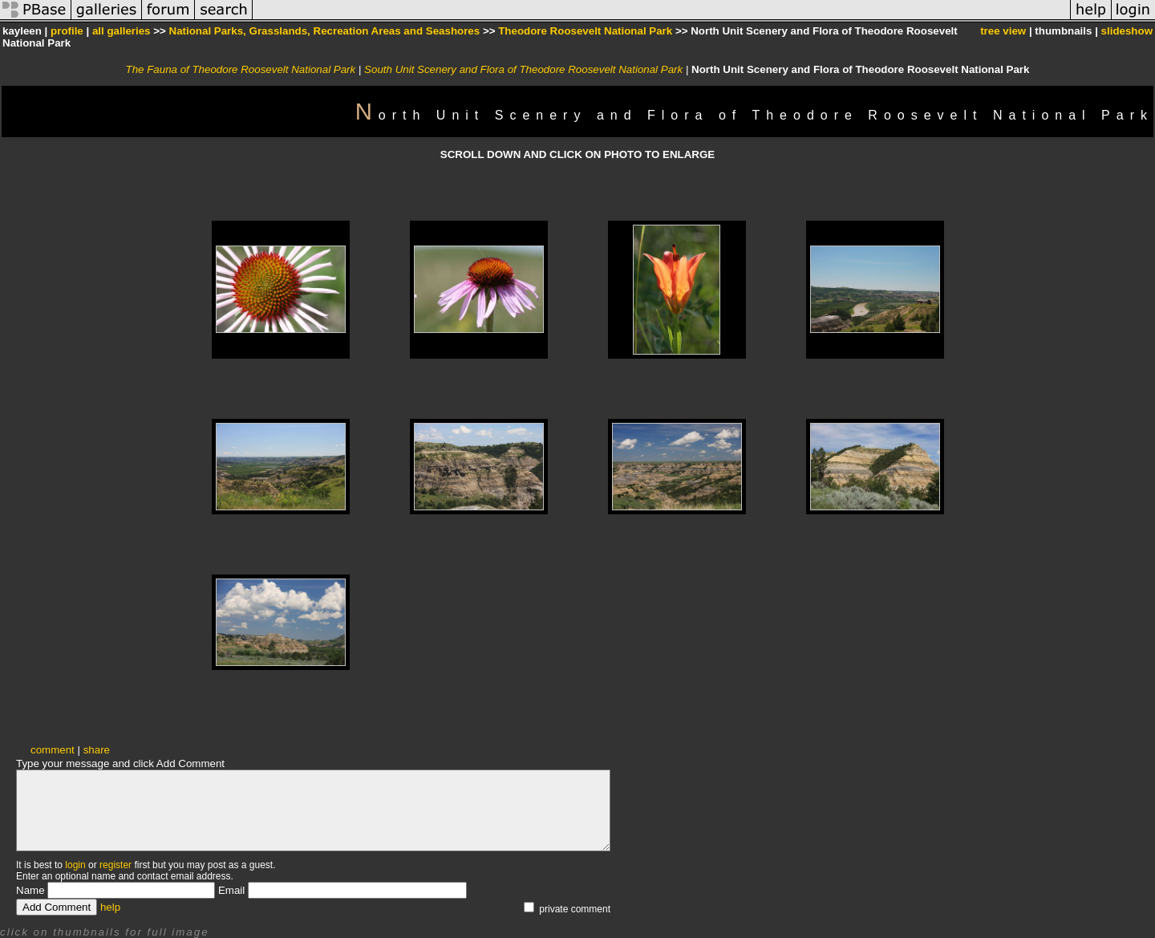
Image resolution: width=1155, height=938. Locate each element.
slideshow (1127, 31)
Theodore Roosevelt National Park (585, 31)
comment (52, 750)
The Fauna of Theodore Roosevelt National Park (241, 69)
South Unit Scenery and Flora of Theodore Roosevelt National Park (523, 69)
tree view (1003, 31)
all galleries (121, 31)
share (96, 750)
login (75, 865)
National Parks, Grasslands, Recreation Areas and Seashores (324, 31)
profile (67, 31)
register (115, 865)
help (110, 907)
